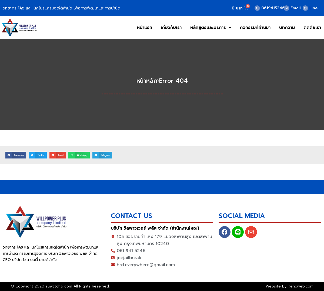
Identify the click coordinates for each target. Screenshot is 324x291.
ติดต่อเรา (312, 27)
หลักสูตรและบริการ (210, 27)
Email (295, 8)
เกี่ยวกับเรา (171, 27)
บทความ (287, 27)
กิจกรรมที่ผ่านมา (255, 27)
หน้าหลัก (146, 80)
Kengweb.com (300, 286)
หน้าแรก (144, 27)
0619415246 (273, 8)
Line (313, 8)
